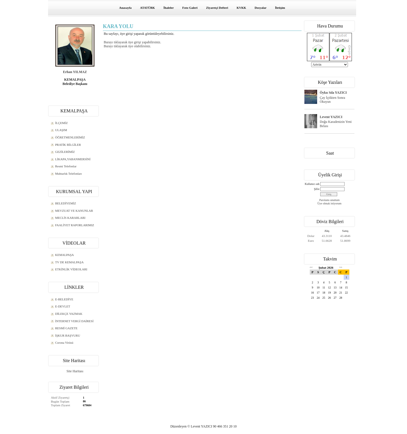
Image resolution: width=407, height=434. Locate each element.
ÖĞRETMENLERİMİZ (70, 137)
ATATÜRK (147, 7)
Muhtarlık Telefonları (68, 173)
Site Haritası (74, 371)
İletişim (280, 7)
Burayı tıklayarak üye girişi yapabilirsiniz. (132, 42)
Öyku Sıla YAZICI (333, 93)
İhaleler (168, 7)
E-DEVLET (62, 306)
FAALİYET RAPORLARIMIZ (74, 225)
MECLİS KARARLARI (70, 217)
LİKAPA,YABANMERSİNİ (72, 159)
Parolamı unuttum (329, 200)
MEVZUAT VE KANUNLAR (74, 210)
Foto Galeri (190, 7)
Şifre (316, 189)
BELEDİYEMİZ (65, 203)
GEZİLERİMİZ (65, 151)
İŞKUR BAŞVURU (67, 335)
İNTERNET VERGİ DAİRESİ (74, 321)
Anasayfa (125, 7)
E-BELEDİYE (64, 299)
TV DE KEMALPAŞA (69, 262)
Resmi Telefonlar (66, 166)
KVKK (241, 7)
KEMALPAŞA (64, 254)
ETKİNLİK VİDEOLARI (71, 269)
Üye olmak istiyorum (329, 203)
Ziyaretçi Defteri (217, 7)
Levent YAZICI (331, 117)
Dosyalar (261, 7)
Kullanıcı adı (312, 183)
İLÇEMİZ (61, 123)
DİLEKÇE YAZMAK (68, 313)
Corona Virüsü (64, 342)
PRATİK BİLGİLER (68, 144)
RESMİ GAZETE (66, 328)
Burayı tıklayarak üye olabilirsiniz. (127, 46)
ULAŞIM (61, 130)
